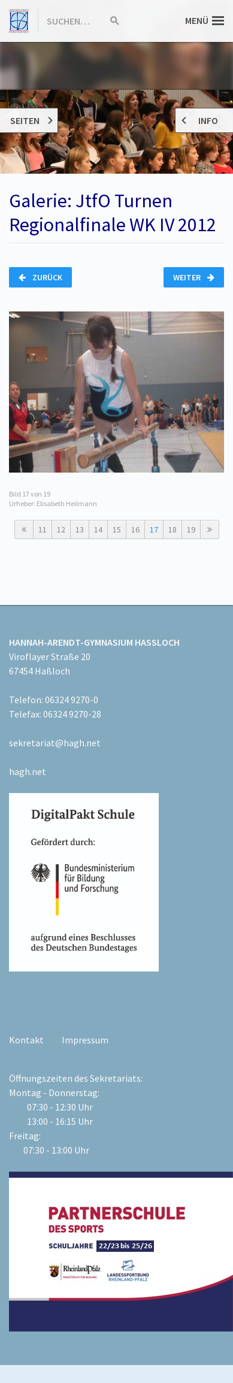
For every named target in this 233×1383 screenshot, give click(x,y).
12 (61, 529)
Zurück (40, 277)
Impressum (85, 1040)
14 (98, 529)
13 (79, 529)
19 (191, 529)
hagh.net (27, 771)
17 (154, 529)
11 (42, 529)
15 (117, 529)
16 (135, 529)
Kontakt (26, 1040)
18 (172, 529)
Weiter (193, 277)
